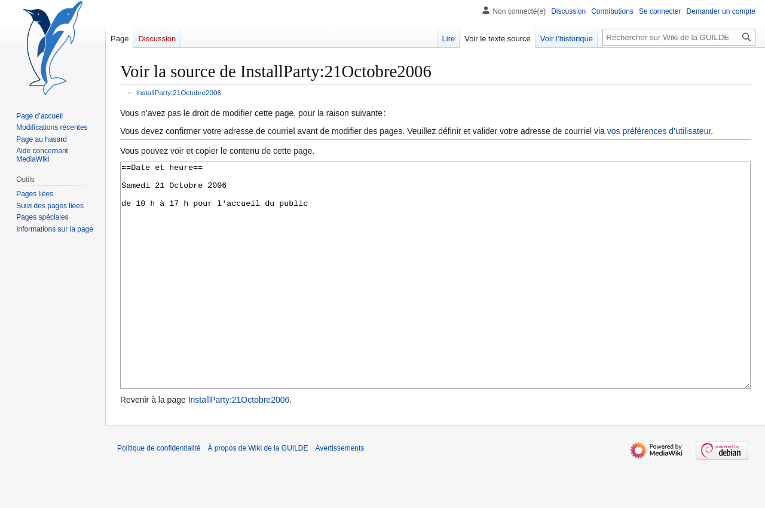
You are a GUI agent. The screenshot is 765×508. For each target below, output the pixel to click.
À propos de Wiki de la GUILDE (257, 493)
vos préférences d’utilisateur (659, 131)
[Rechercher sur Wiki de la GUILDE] (678, 37)
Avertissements (340, 493)
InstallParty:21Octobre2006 (178, 92)
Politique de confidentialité (158, 493)
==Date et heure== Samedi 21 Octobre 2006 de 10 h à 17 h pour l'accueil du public (435, 298)
